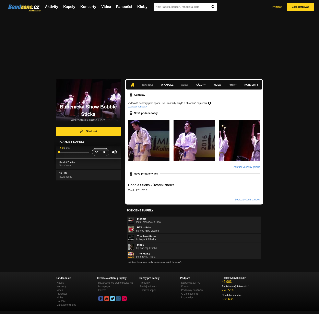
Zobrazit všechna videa (247, 199)
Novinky (147, 84)
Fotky (232, 84)
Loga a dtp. (187, 297)
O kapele (167, 84)
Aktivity (51, 7)
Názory (201, 84)
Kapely (69, 7)
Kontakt (185, 286)
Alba (184, 84)
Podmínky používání (192, 290)
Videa (106, 7)
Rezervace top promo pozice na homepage (115, 284)
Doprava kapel (147, 290)
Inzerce (102, 290)
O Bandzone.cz (189, 293)
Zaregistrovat (300, 6)
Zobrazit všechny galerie (247, 167)
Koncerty (88, 7)
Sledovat (88, 131)
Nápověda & (190, 282)
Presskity (145, 282)
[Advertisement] (159, 44)
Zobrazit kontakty (137, 106)
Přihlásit (277, 6)
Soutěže (61, 301)
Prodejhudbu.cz (148, 286)
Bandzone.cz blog (66, 304)
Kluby (142, 7)
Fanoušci (124, 7)
